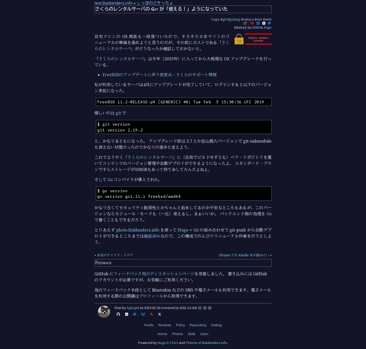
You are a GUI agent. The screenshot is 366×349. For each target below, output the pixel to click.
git (224, 19)
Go (110, 179)
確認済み (152, 236)
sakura (248, 19)
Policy (180, 325)
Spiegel (133, 307)
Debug (216, 325)
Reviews (164, 325)
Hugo (183, 230)
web (268, 19)
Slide (191, 334)
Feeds (149, 325)
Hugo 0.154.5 (167, 342)
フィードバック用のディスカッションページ (153, 274)
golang (234, 19)
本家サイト (210, 36)
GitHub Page (262, 27)
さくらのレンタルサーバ (121, 59)
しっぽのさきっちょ (155, 3)
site (259, 19)
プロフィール (151, 296)
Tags (215, 19)
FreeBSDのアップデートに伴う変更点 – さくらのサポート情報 (159, 74)
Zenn (204, 334)
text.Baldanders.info (113, 3)
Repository (198, 325)
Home (162, 334)
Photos (177, 334)
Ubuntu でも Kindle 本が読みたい (244, 255)
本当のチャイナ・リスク (115, 255)
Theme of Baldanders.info (206, 342)
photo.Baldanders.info (137, 230)
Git (196, 230)
